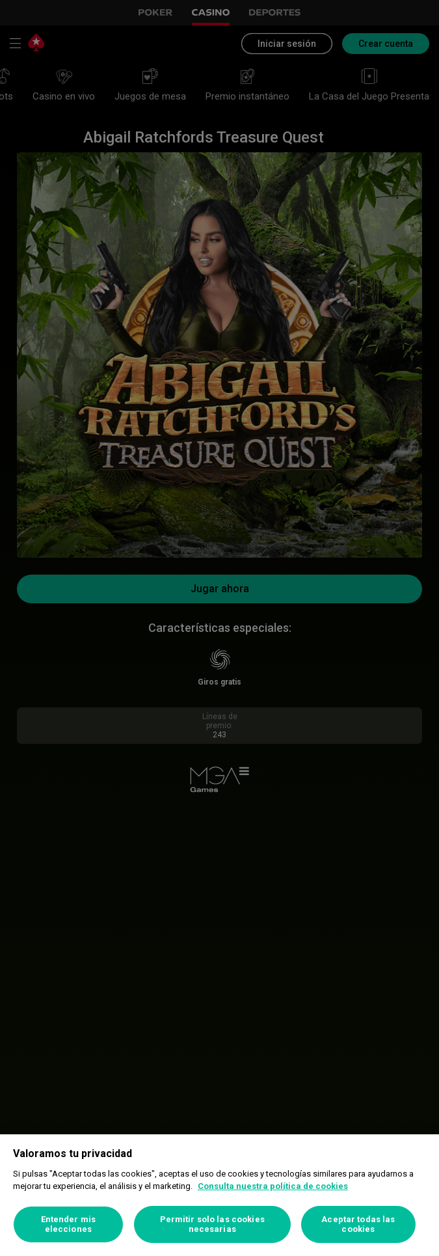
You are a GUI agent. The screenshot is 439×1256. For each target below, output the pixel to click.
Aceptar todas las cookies (358, 1224)
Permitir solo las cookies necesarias (212, 1224)
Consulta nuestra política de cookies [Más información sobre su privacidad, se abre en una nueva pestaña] (273, 1186)
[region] (219, 1195)
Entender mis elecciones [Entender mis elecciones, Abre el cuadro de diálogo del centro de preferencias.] (68, 1224)
